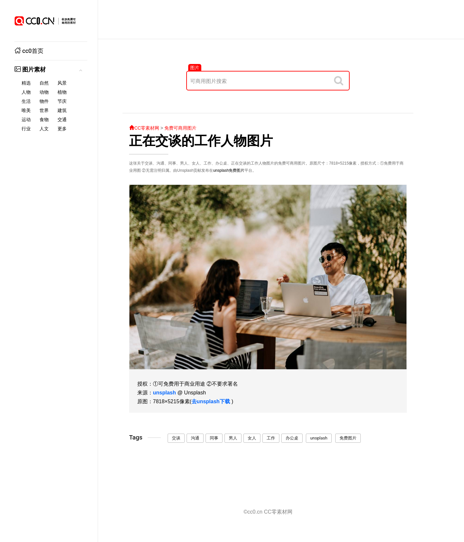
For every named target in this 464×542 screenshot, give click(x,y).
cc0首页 (28, 51)
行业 (26, 128)
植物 (62, 92)
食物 (44, 119)
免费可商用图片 (180, 128)
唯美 (26, 110)
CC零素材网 (144, 128)
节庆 (62, 101)
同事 (214, 438)
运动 (26, 119)
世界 (44, 110)
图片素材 (30, 69)
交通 (62, 119)
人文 (44, 128)
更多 (62, 128)
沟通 (195, 438)
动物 (44, 92)
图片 (194, 67)
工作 (271, 438)
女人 (252, 438)
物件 (44, 101)
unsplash (221, 170)
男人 (233, 438)
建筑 (62, 110)
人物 (26, 92)
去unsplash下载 (210, 401)
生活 (26, 101)
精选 (26, 83)
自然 (44, 83)
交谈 (176, 438)
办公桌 (292, 438)
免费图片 (236, 170)
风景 (62, 83)
